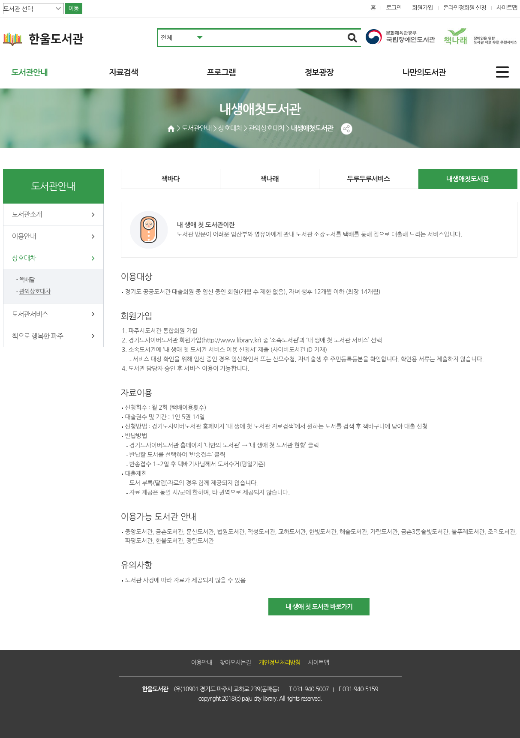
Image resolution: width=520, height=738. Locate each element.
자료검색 (123, 73)
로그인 (394, 8)
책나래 (269, 179)
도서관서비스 (30, 314)
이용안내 (24, 236)
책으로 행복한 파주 (37, 336)
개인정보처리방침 (279, 663)
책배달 (27, 280)
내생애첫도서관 (467, 179)
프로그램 (221, 73)
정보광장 (319, 73)
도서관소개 (27, 214)
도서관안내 (30, 73)
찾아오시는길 (235, 663)
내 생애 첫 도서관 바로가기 (319, 606)
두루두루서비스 (368, 179)
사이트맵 (506, 8)
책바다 (170, 179)
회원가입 (422, 8)
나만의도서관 (424, 73)
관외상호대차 (35, 291)
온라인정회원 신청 (464, 8)
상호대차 (24, 258)
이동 (73, 9)
